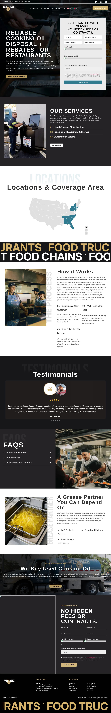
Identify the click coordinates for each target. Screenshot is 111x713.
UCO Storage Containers (44, 686)
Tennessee (72, 690)
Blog (63, 8)
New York (90, 690)
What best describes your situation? (75, 65)
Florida (71, 685)
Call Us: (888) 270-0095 (22, 1)
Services (35, 8)
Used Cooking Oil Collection (69, 127)
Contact (38, 683)
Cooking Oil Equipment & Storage (71, 132)
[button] (51, 420)
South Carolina (91, 685)
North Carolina (91, 686)
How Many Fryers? (70, 47)
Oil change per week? (71, 56)
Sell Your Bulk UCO (42, 690)
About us (45, 8)
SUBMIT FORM (83, 82)
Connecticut (73, 688)
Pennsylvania (91, 683)
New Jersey (90, 688)
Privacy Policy (94, 74)
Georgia (71, 686)
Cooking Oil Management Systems (47, 688)
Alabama (72, 683)
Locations (55, 8)
